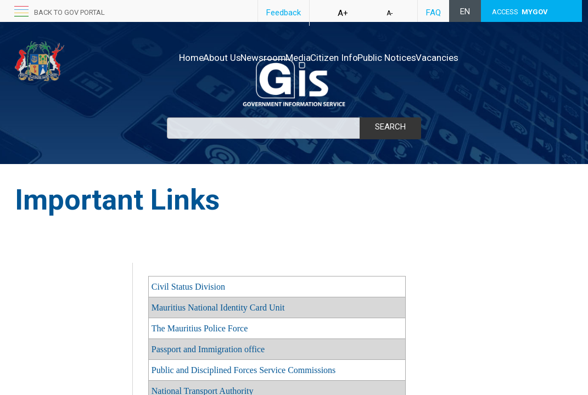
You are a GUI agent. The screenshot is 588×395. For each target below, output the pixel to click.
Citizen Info (340, 57)
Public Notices (404, 57)
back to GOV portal (69, 12)
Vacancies (466, 57)
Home (151, 57)
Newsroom (246, 57)
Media (292, 57)
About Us (193, 57)
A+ (343, 13)
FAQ (433, 13)
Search (390, 127)
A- (390, 13)
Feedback (283, 13)
